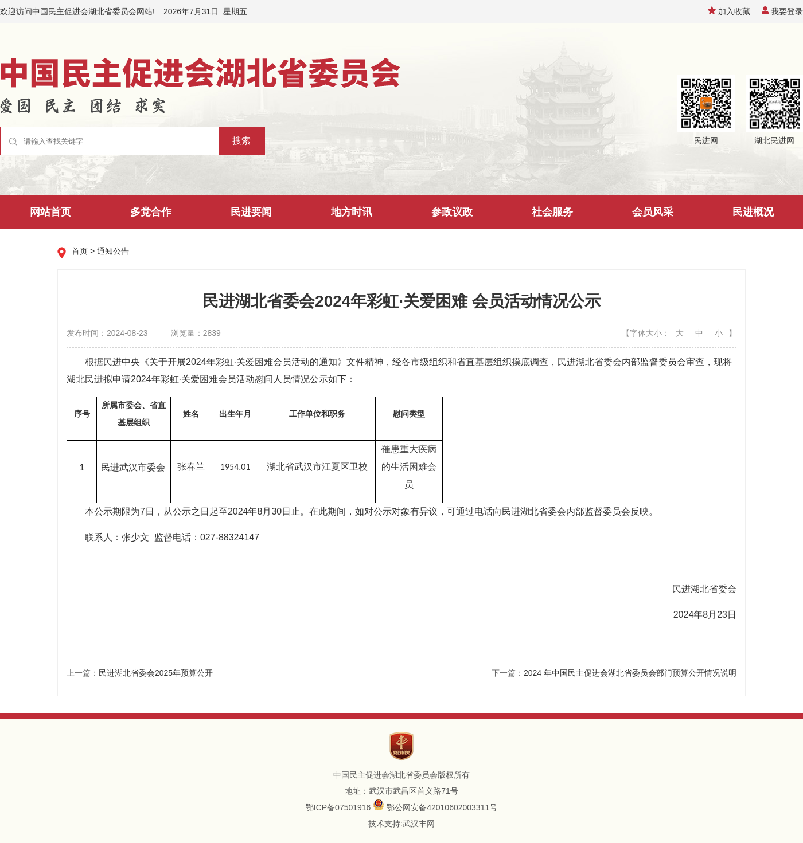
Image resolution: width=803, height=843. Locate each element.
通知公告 (113, 251)
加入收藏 (729, 11)
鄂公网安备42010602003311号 (442, 807)
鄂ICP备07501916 (338, 807)
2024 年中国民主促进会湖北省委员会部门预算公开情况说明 (630, 672)
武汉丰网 (419, 823)
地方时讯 (351, 212)
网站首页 (50, 212)
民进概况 (753, 212)
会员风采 (652, 212)
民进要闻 (251, 212)
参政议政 (452, 212)
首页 (80, 251)
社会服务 (552, 212)
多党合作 (150, 212)
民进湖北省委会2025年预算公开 (156, 672)
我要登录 (782, 11)
